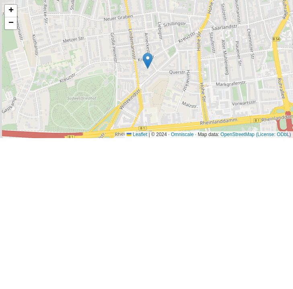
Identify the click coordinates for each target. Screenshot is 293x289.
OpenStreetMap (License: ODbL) (256, 134)
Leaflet (137, 134)
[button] (148, 61)
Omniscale (182, 134)
